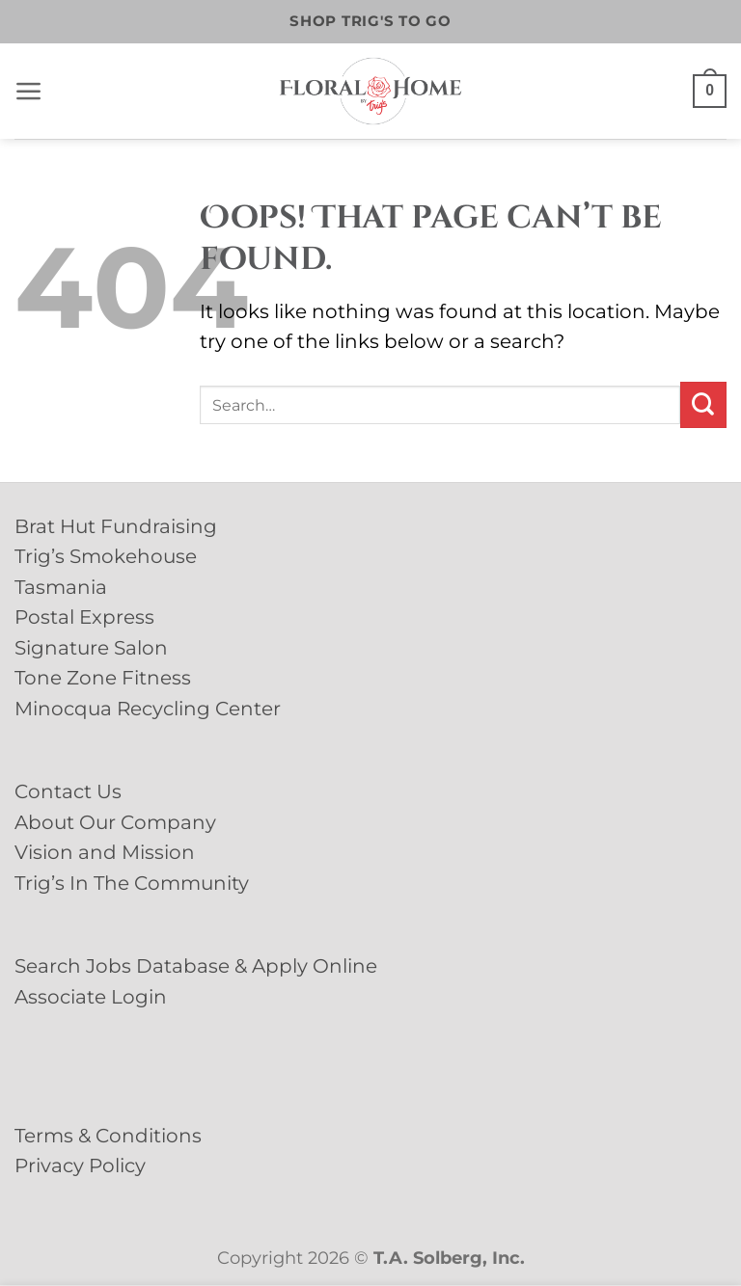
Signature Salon (91, 647)
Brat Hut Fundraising (115, 526)
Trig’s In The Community (131, 883)
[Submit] (703, 405)
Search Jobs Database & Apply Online (195, 966)
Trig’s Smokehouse (105, 556)
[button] (28, 92)
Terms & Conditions (108, 1135)
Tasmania (60, 587)
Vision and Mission (104, 852)
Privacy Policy (80, 1165)
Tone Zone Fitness (102, 677)
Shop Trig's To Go (370, 21)
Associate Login (90, 996)
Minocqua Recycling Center (147, 708)
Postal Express (84, 617)
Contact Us (68, 791)
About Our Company (115, 822)
